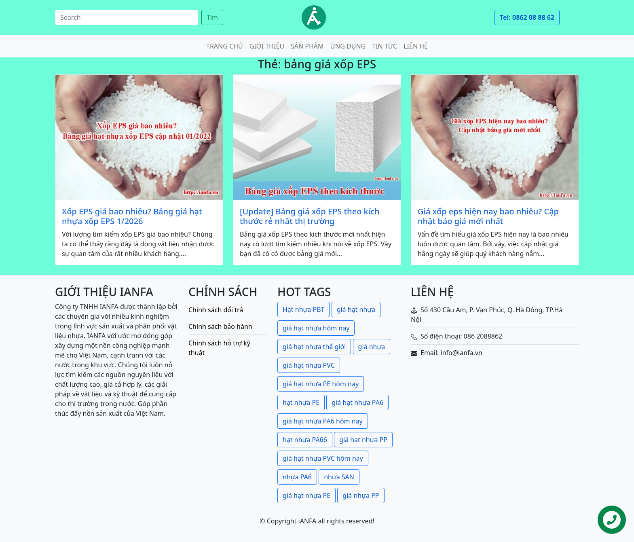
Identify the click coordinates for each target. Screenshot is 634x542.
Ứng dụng (348, 46)
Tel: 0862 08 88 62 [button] (527, 17)
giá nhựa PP (360, 495)
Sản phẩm (307, 46)
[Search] (126, 17)
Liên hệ (416, 46)
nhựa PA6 (297, 476)
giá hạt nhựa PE (306, 495)
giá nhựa (371, 346)
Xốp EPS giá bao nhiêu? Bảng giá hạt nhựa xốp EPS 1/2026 (132, 216)
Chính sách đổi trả (215, 309)
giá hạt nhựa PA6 (357, 402)
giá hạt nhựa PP (363, 439)
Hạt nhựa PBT (303, 309)
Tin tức (384, 46)
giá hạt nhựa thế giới (314, 346)
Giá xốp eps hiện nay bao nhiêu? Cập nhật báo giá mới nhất (488, 216)
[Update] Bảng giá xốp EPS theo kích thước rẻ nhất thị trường (310, 216)
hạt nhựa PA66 (305, 439)
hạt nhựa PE (301, 402)
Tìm (212, 17)
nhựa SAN (339, 476)
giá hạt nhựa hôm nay (316, 328)
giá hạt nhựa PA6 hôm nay (323, 421)
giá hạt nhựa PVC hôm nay (323, 458)
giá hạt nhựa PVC (309, 365)
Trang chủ (224, 46)
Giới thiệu (266, 46)
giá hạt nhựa (356, 309)
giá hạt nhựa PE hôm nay (321, 383)
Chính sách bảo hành (220, 326)
